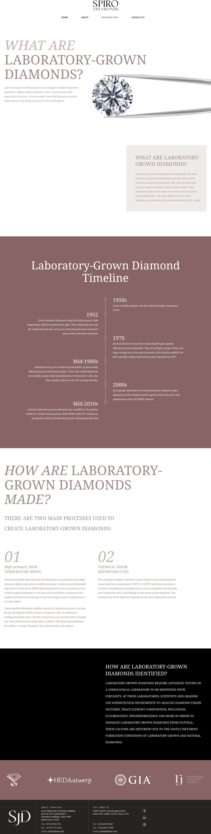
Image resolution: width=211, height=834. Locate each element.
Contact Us (137, 17)
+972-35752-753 (53, 824)
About (84, 17)
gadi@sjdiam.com (108, 831)
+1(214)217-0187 (105, 824)
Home (65, 17)
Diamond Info (109, 17)
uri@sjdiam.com (56, 831)
